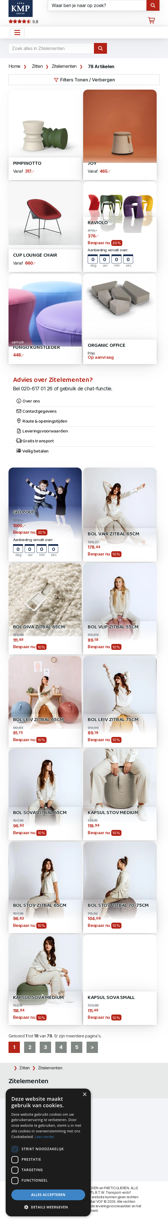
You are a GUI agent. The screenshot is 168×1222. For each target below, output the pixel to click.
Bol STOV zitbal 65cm (39, 905)
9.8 (23, 21)
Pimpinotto (27, 163)
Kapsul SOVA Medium (38, 997)
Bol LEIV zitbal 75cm (113, 719)
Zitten (37, 66)
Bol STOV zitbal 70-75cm (118, 905)
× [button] (84, 1095)
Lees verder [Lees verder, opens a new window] (44, 1136)
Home (14, 66)
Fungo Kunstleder (36, 347)
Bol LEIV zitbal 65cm (38, 719)
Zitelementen (64, 66)
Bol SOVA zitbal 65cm (40, 812)
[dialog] (48, 1152)
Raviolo (98, 223)
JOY (92, 163)
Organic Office (106, 345)
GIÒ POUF (24, 512)
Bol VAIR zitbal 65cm (113, 534)
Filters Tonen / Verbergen (84, 80)
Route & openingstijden (41, 421)
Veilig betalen (32, 451)
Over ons (28, 401)
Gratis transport (35, 441)
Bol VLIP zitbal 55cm (113, 627)
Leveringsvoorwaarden (42, 431)
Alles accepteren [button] (48, 1194)
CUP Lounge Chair (35, 255)
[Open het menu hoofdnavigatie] (17, 32)
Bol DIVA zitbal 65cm (39, 627)
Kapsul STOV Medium (113, 812)
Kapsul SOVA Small (111, 997)
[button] (48, 1207)
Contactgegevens (36, 412)
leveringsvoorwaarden (113, 1206)
